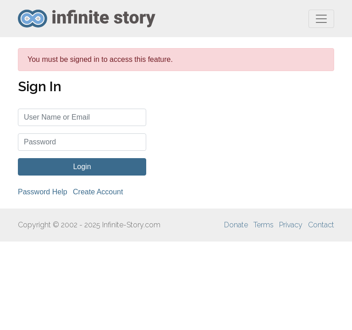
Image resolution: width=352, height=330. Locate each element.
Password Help (42, 192)
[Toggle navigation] (321, 19)
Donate (236, 224)
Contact (321, 224)
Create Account (98, 192)
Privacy (290, 224)
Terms (263, 224)
